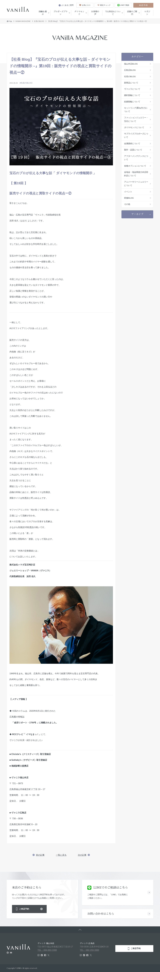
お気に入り (85, 5)
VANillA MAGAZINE (23, 21)
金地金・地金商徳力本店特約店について (136, 174)
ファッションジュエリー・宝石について (136, 119)
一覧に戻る (61, 855)
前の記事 (40, 855)
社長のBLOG (39, 21)
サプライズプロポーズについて (136, 135)
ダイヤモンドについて (134, 127)
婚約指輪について (132, 95)
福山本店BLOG (131, 64)
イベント (128, 192)
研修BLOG (129, 198)
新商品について (131, 83)
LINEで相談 (123, 5)
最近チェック (104, 5)
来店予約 (143, 5)
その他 (127, 204)
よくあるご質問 (66, 5)
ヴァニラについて (132, 89)
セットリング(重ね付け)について (135, 109)
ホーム (9, 21)
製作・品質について (133, 150)
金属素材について (132, 143)
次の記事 (82, 855)
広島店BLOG (130, 70)
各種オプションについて (135, 166)
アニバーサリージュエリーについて (136, 183)
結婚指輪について (132, 101)
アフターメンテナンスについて (136, 158)
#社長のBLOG (26, 83)
